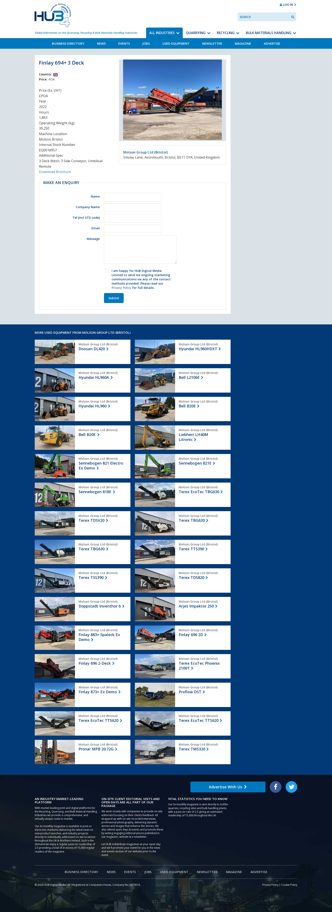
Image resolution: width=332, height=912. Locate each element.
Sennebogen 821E (195, 463)
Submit (113, 298)
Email (95, 228)
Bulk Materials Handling (268, 32)
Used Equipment (176, 43)
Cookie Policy (289, 885)
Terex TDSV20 (91, 520)
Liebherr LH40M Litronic (193, 437)
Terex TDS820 (191, 577)
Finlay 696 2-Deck (95, 663)
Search (245, 17)
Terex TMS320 (192, 748)
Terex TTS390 (191, 548)
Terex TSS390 (91, 577)
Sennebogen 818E (95, 491)
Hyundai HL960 (93, 405)
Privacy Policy (121, 288)
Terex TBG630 (192, 520)
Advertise (272, 43)
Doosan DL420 (92, 348)
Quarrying (196, 32)
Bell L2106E (189, 377)
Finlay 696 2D (191, 634)
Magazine (243, 43)
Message (93, 239)
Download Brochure (55, 171)
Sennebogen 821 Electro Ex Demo (101, 466)
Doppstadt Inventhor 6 (100, 606)
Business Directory (68, 43)
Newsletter (212, 43)
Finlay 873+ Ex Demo (98, 691)
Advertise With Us (228, 786)
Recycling (226, 32)
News (101, 43)
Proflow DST (190, 691)
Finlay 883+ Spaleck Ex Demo (99, 637)
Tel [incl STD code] (86, 218)
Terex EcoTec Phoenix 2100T (199, 666)
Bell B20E (187, 405)
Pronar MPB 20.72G (96, 748)
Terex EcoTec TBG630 (199, 491)
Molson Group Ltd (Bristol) (145, 152)
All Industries (162, 32)
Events (124, 43)
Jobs (146, 43)
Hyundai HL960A (94, 377)
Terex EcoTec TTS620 (98, 720)
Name (95, 196)
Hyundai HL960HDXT (198, 348)
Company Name (88, 207)
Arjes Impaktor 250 (196, 606)
